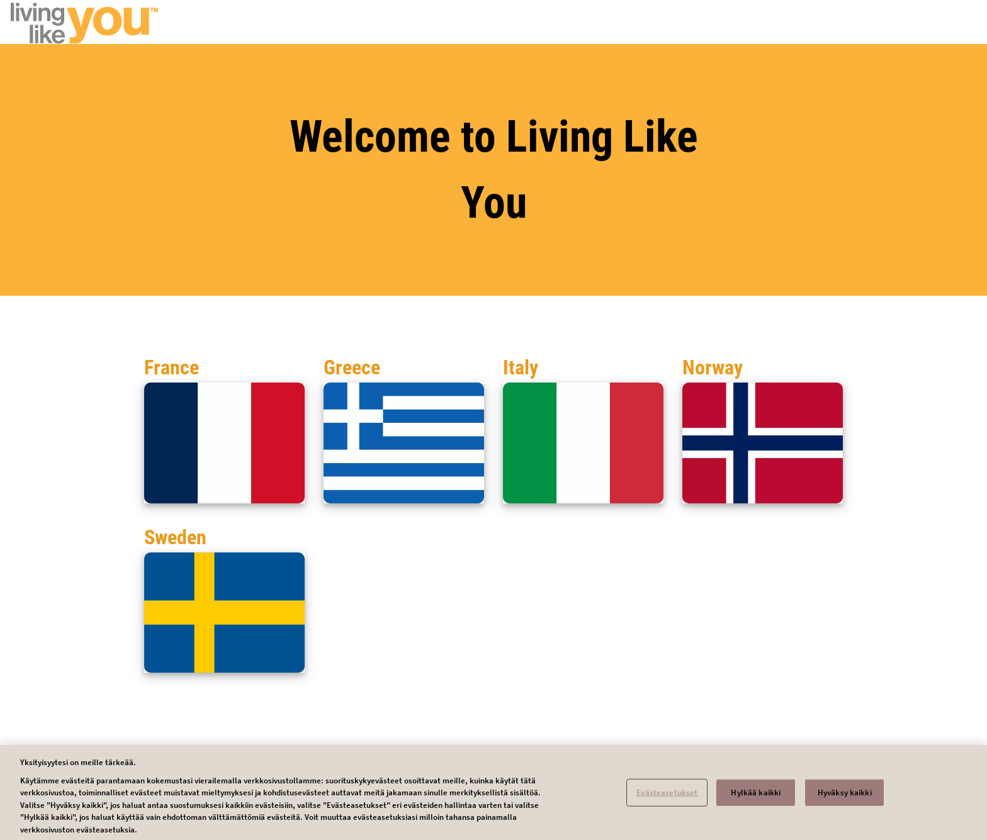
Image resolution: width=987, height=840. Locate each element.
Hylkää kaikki (756, 795)
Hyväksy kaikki (845, 795)
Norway (712, 367)
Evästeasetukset (666, 795)
